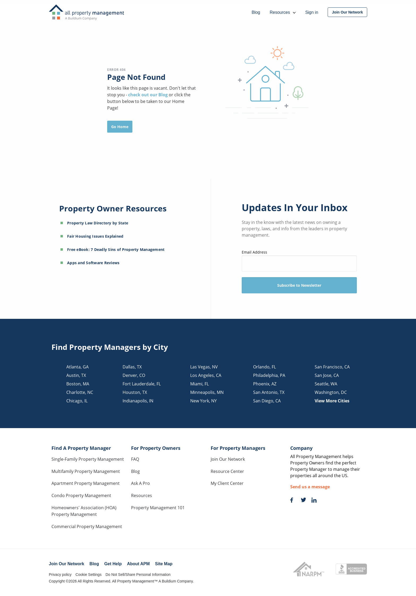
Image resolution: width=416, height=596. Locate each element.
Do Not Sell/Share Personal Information (138, 574)
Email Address (299, 261)
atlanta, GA (77, 367)
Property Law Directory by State (97, 222)
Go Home (119, 126)
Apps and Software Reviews (93, 262)
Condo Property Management (81, 495)
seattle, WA (326, 384)
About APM (138, 564)
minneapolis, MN (207, 392)
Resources (141, 495)
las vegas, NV (204, 367)
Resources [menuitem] (283, 12)
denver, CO (134, 375)
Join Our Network (228, 459)
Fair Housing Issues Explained (95, 236)
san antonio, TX (268, 392)
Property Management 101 (158, 508)
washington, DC (331, 392)
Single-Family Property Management (87, 459)
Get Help (113, 564)
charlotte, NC (79, 392)
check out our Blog (148, 95)
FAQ (135, 459)
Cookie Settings (89, 574)
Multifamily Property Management (85, 471)
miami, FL (199, 384)
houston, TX (135, 392)
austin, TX (76, 375)
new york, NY (203, 401)
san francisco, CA (332, 367)
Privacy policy (60, 574)
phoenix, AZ (264, 384)
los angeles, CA (205, 375)
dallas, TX (132, 367)
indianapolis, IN (138, 401)
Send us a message (310, 487)
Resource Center (227, 471)
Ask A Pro (140, 483)
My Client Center (227, 483)
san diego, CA (267, 401)
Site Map (163, 564)
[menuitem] (347, 12)
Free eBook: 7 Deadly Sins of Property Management (115, 249)
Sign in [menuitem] (311, 12)
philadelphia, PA (269, 375)
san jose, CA (327, 375)
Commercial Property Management (86, 526)
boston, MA (77, 384)
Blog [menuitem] (256, 12)
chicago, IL (77, 401)
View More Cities (332, 401)
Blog (135, 471)
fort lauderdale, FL (142, 384)
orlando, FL (264, 367)
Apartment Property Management (85, 483)
